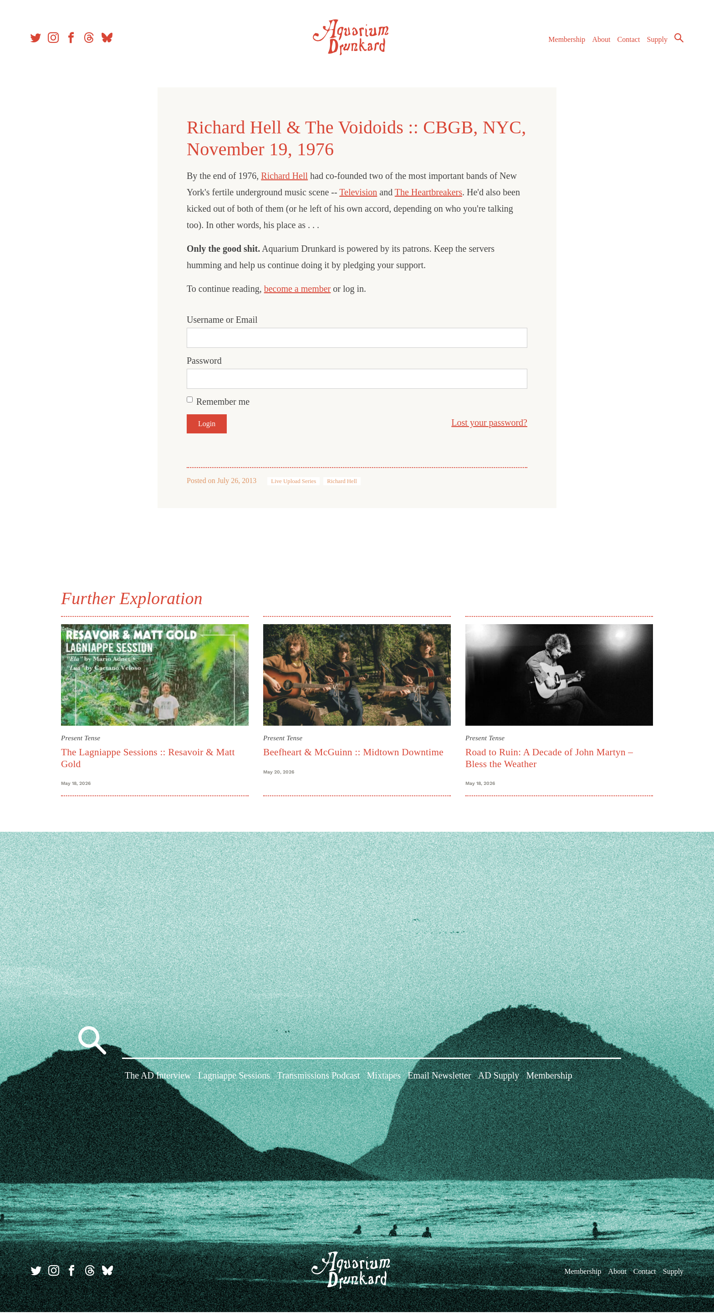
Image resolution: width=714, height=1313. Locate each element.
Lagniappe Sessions (234, 1078)
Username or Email (222, 320)
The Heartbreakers (428, 192)
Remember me (223, 402)
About (600, 40)
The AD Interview (158, 1078)
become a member (297, 289)
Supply (656, 40)
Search (677, 38)
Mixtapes (384, 1078)
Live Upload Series (293, 481)
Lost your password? (489, 422)
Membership (565, 40)
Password (204, 361)
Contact (627, 40)
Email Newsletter (439, 1078)
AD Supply (499, 1078)
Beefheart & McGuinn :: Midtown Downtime (353, 752)
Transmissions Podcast (318, 1078)
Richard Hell (284, 176)
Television (358, 192)
